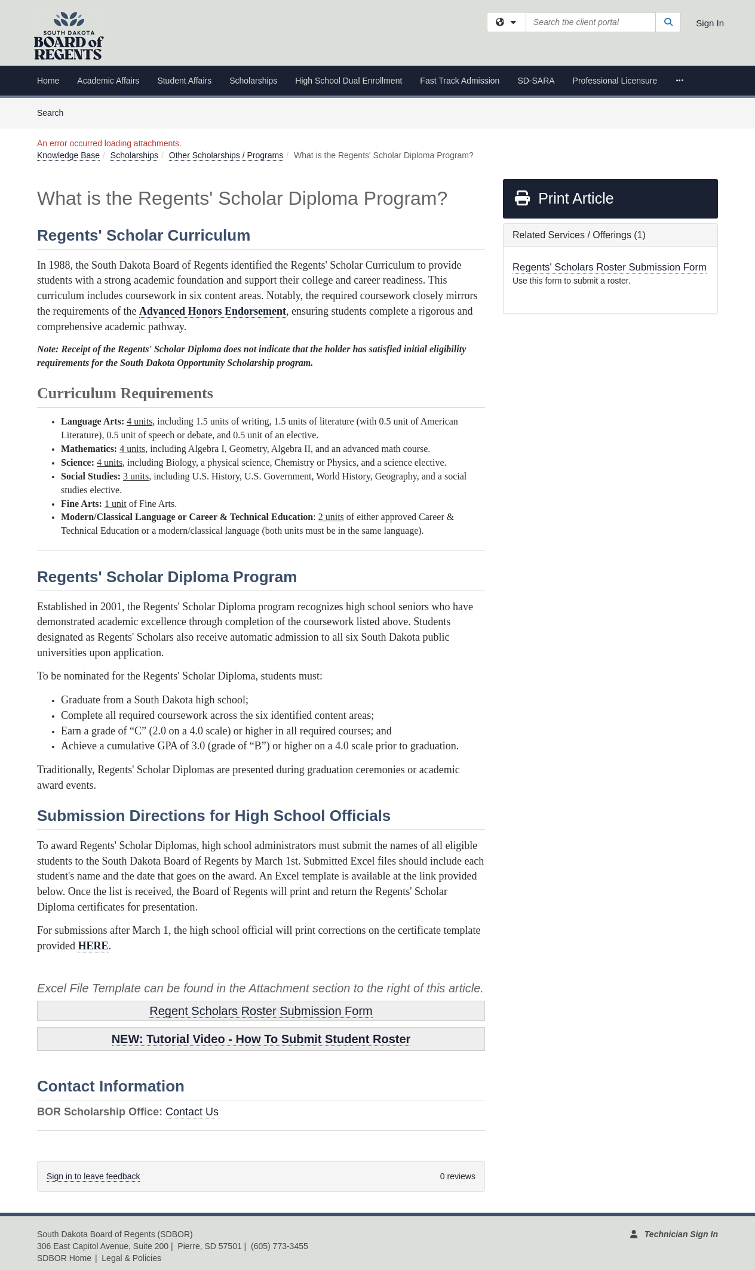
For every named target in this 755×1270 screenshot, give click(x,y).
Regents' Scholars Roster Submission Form (609, 267)
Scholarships (253, 80)
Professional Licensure (615, 80)
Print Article (563, 198)
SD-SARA (535, 80)
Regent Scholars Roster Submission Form (260, 1010)
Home (48, 80)
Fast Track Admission (459, 80)
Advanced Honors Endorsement (212, 311)
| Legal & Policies (128, 1258)
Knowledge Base (68, 155)
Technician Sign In (681, 1234)
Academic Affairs (108, 80)
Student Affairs (184, 80)
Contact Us (192, 1112)
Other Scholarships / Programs (226, 155)
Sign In (710, 23)
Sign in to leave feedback (93, 1176)
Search (54, 112)
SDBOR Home (64, 1258)
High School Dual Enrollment (348, 80)
